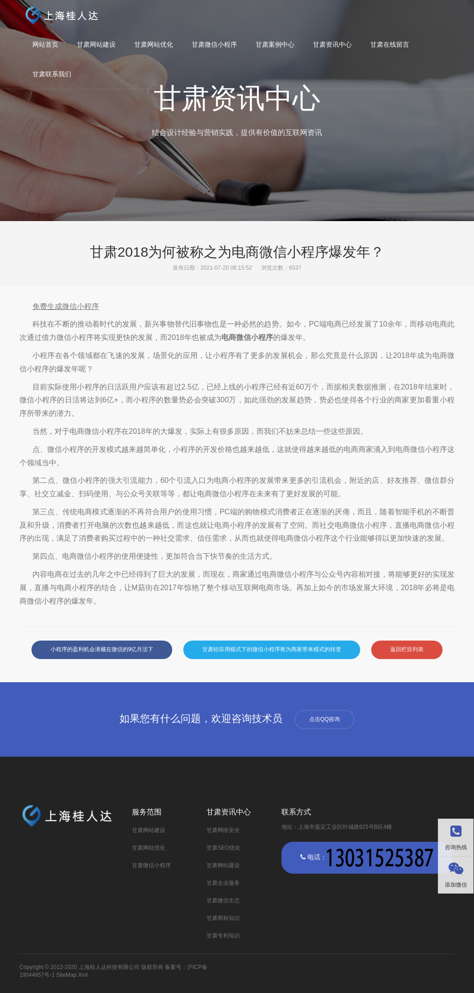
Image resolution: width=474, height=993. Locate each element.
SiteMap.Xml (71, 975)
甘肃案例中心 (275, 44)
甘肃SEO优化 (223, 848)
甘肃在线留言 (389, 44)
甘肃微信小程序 (214, 44)
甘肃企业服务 (223, 883)
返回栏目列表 (407, 649)
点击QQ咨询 (324, 719)
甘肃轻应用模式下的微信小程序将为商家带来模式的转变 (271, 649)
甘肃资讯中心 (332, 44)
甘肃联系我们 (51, 74)
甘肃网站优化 (153, 44)
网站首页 (45, 44)
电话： (366, 858)
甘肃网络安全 (223, 830)
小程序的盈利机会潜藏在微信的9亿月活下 (102, 649)
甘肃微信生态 (223, 900)
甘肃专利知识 (223, 935)
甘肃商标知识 (223, 918)
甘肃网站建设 (96, 44)
